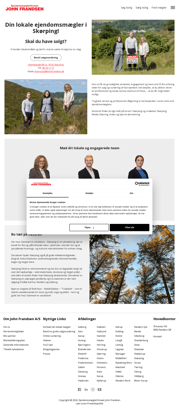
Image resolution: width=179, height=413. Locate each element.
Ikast (99, 371)
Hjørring (101, 353)
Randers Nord (123, 380)
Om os (6, 326)
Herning (101, 344)
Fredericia (83, 358)
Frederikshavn (85, 362)
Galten (81, 367)
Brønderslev (84, 349)
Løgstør (120, 349)
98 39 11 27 (48, 68)
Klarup (119, 326)
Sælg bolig (142, 7)
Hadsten (101, 326)
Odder (119, 371)
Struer (137, 362)
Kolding (119, 331)
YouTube (48, 344)
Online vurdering (52, 335)
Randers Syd (140, 326)
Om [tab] (131, 193)
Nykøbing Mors (124, 362)
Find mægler (159, 7)
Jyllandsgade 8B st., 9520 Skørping (46, 64)
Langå (119, 340)
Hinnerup (102, 349)
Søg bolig (126, 7)
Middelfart (121, 358)
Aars (80, 331)
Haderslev (83, 380)
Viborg (137, 371)
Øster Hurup (141, 380)
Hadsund (101, 331)
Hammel (101, 335)
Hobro (100, 358)
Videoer (47, 340)
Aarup (81, 335)
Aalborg (82, 326)
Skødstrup (139, 353)
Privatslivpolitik (95, 403)
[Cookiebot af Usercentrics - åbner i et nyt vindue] (137, 184)
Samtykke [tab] (48, 193)
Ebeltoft (82, 353)
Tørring (138, 367)
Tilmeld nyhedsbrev (13, 349)
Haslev (100, 340)
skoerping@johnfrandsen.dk (49, 71)
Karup (100, 376)
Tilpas (89, 227)
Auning (82, 340)
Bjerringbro (84, 344)
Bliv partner (9, 335)
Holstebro (102, 362)
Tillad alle (129, 227)
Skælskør (139, 349)
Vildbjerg (139, 376)
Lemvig (119, 344)
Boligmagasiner (51, 349)
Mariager (120, 353)
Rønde (137, 331)
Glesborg (83, 371)
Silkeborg (139, 335)
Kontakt (157, 336)
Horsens (101, 367)
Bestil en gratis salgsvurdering (59, 331)
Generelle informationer (16, 344)
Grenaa (82, 376)
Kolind (119, 335)
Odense (119, 376)
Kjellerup (101, 380)
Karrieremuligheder (13, 331)
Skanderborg (141, 340)
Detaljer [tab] (89, 193)
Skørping (139, 358)
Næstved (120, 367)
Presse (46, 353)
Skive (137, 344)
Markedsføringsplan (14, 340)
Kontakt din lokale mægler (57, 326)
